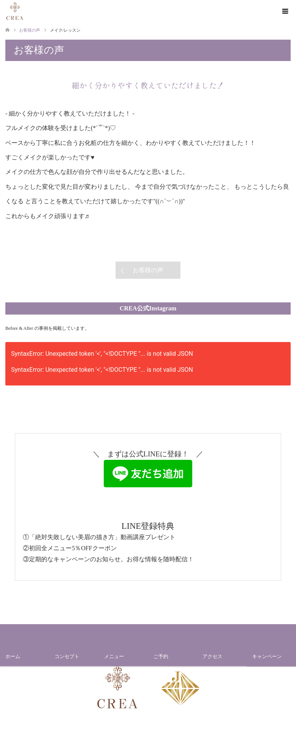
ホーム (12, 656)
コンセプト (67, 656)
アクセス (212, 656)
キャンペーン (267, 656)
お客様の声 (148, 270)
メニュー (114, 656)
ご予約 (160, 656)
